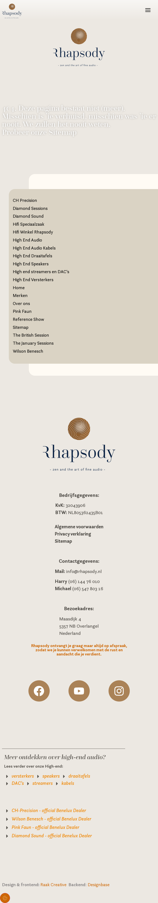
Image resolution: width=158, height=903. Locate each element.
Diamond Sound (28, 216)
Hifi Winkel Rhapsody (33, 232)
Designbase (99, 884)
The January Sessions (33, 343)
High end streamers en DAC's (41, 271)
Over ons (21, 303)
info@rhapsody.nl (84, 571)
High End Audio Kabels (34, 248)
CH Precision (25, 200)
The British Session (31, 335)
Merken (20, 295)
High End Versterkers (33, 279)
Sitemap (20, 327)
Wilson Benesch (28, 351)
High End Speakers (31, 264)
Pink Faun (22, 311)
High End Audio (27, 240)
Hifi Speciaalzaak (28, 224)
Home (19, 287)
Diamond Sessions (30, 208)
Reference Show (28, 319)
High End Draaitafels (32, 256)
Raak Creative (54, 884)
